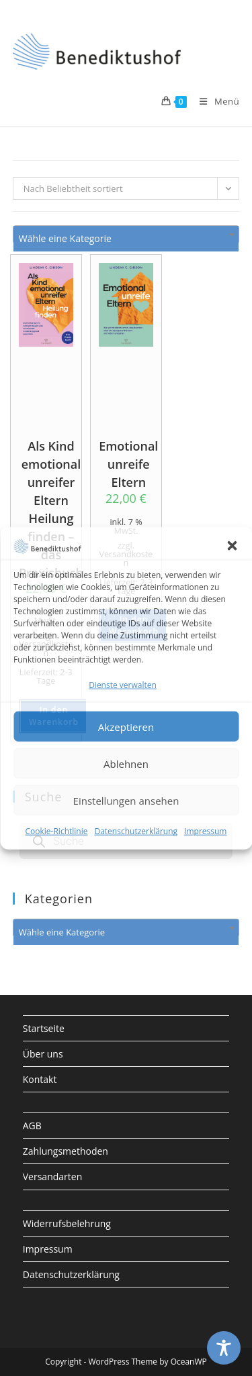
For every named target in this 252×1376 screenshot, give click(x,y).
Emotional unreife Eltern (128, 461)
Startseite (44, 1028)
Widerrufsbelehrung (67, 1223)
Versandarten (52, 1176)
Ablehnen (126, 763)
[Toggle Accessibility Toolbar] (224, 1348)
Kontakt (40, 1079)
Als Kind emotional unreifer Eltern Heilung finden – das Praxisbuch (51, 461)
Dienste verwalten (123, 685)
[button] (232, 545)
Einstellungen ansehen (126, 800)
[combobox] (126, 234)
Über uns (43, 1053)
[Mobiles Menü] (214, 101)
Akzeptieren (126, 727)
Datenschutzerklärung (135, 831)
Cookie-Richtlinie (57, 831)
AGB (32, 1125)
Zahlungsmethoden (65, 1151)
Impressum (205, 831)
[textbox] (126, 238)
